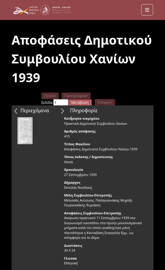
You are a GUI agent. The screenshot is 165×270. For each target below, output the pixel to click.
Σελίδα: (47, 102)
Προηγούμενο (76, 95)
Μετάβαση (80, 102)
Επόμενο (105, 102)
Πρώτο (50, 95)
